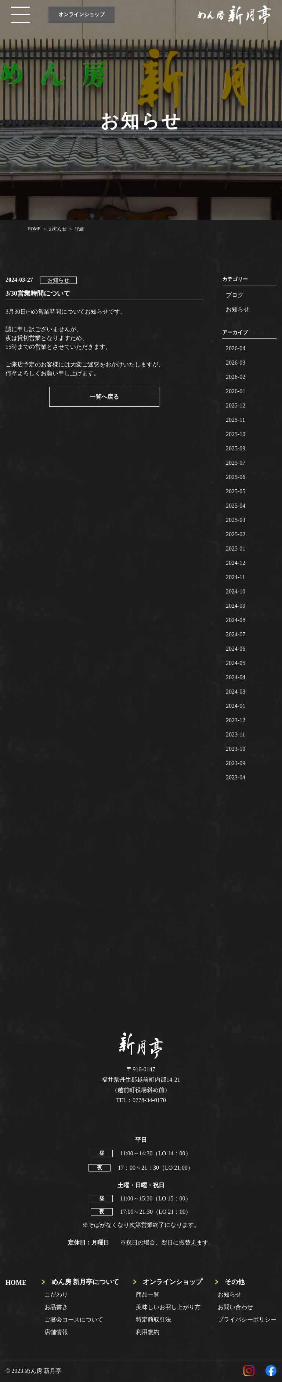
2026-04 (235, 348)
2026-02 (235, 377)
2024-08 (235, 620)
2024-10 (235, 591)
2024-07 (235, 634)
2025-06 (235, 477)
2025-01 (235, 548)
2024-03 (235, 691)
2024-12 (235, 563)
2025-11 (235, 420)
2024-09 (235, 606)
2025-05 (235, 491)
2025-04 (235, 505)
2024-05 (235, 663)
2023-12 (235, 720)
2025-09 (235, 448)
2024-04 (235, 677)
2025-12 (235, 405)
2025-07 (235, 463)
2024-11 (235, 577)
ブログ (234, 295)
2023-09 (235, 763)
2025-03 (235, 520)
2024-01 (235, 706)
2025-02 (235, 534)
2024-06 (235, 649)
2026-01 (235, 391)
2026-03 (235, 362)
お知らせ (237, 309)
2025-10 (235, 434)
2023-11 (235, 734)
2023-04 (235, 777)
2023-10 (235, 749)
